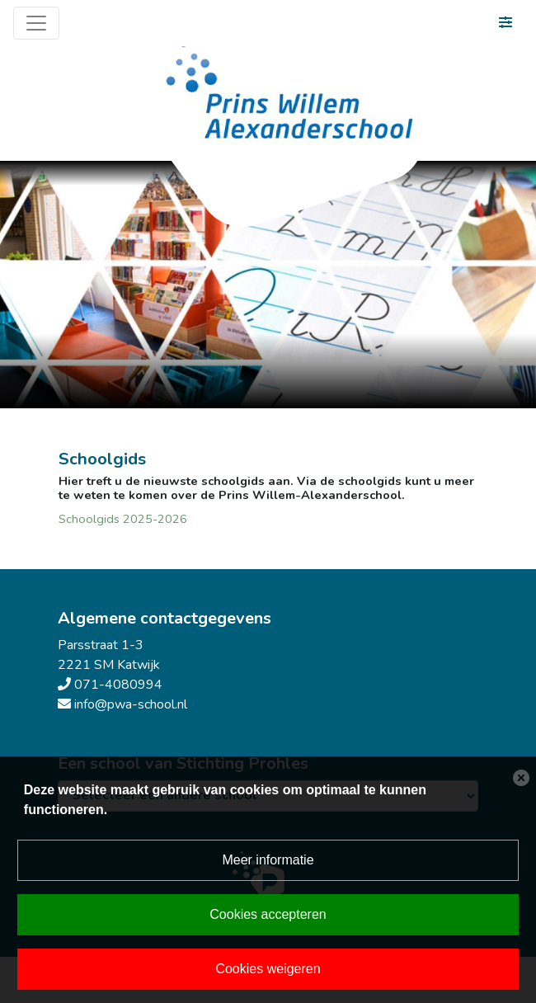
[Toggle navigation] (36, 23)
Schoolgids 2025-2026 (123, 519)
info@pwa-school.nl (130, 704)
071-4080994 (118, 685)
